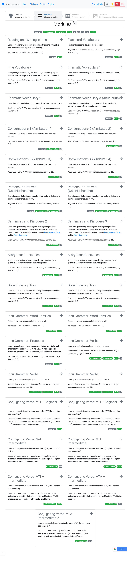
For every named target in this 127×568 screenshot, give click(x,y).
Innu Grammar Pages (52, 232)
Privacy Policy (97, 4)
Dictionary (34, 4)
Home (25, 4)
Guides (51, 4)
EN (117, 4)
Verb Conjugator (20, 235)
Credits (43, 4)
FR (122, 4)
